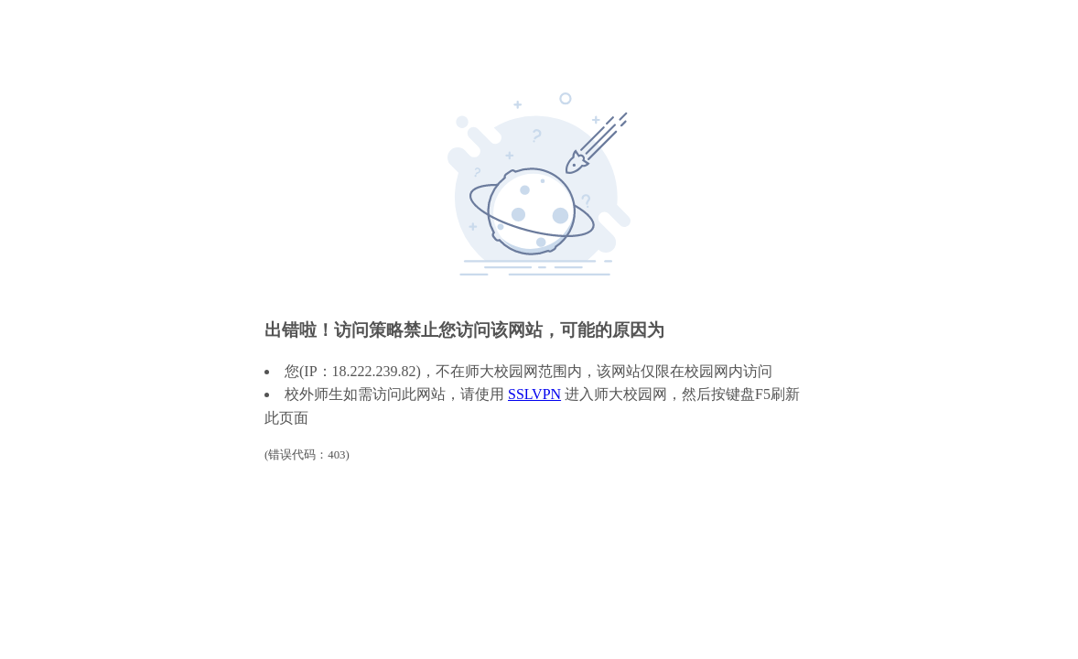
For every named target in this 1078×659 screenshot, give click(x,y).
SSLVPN (534, 394)
